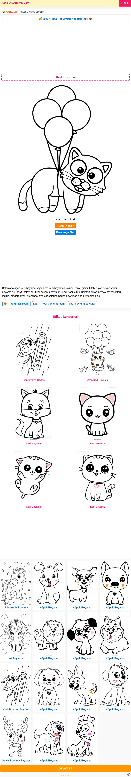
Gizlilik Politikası (65, 776)
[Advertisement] (65, 48)
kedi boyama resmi (53, 303)
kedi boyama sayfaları (82, 303)
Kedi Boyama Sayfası (33, 380)
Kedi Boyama (33, 443)
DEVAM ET (65, 768)
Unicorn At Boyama (16, 607)
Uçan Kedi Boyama (97, 380)
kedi (35, 303)
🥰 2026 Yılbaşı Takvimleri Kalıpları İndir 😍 (65, 19)
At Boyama (16, 658)
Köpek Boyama (48, 607)
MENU (125, 3)
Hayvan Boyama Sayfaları (31, 11)
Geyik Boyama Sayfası (16, 760)
